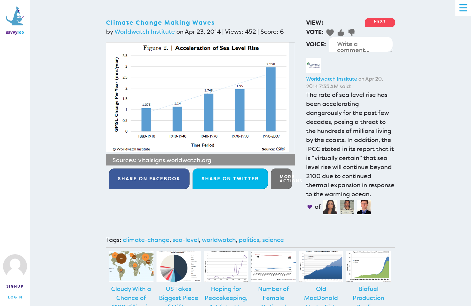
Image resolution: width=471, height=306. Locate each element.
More (286, 179)
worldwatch (219, 240)
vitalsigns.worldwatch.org (174, 160)
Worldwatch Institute (144, 32)
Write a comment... (361, 44)
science (273, 240)
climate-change (146, 240)
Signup (15, 286)
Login (15, 297)
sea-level (185, 240)
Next (380, 21)
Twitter (230, 178)
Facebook (149, 178)
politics (249, 240)
